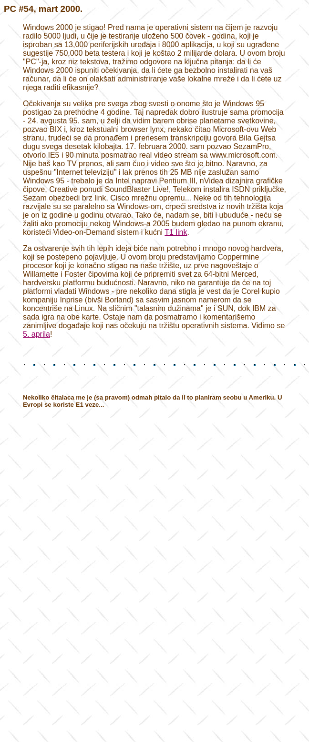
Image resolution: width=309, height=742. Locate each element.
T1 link (176, 232)
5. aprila (36, 334)
